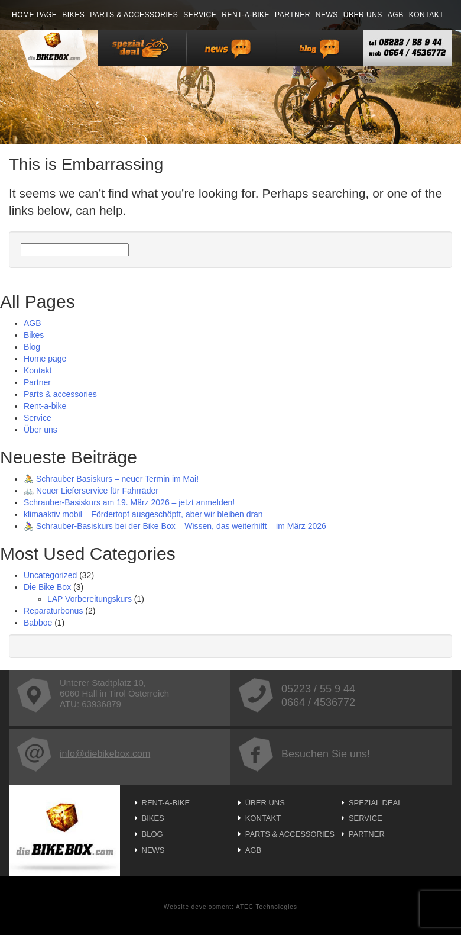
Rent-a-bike (246, 15)
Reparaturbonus (53, 610)
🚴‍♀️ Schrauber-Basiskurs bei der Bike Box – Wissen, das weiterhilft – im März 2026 (175, 526)
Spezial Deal (375, 802)
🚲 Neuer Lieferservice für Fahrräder (91, 490)
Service (199, 15)
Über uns (362, 15)
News (327, 15)
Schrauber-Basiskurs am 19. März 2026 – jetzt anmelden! (129, 502)
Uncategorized (50, 575)
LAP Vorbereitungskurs (89, 599)
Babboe (38, 622)
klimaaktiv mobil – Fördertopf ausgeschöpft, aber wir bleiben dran (143, 514)
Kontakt (426, 15)
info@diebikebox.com (83, 754)
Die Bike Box (47, 587)
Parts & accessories (134, 15)
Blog (32, 347)
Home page (34, 15)
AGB (396, 15)
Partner (292, 15)
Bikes (73, 15)
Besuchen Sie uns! (304, 754)
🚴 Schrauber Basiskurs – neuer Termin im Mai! (111, 478)
